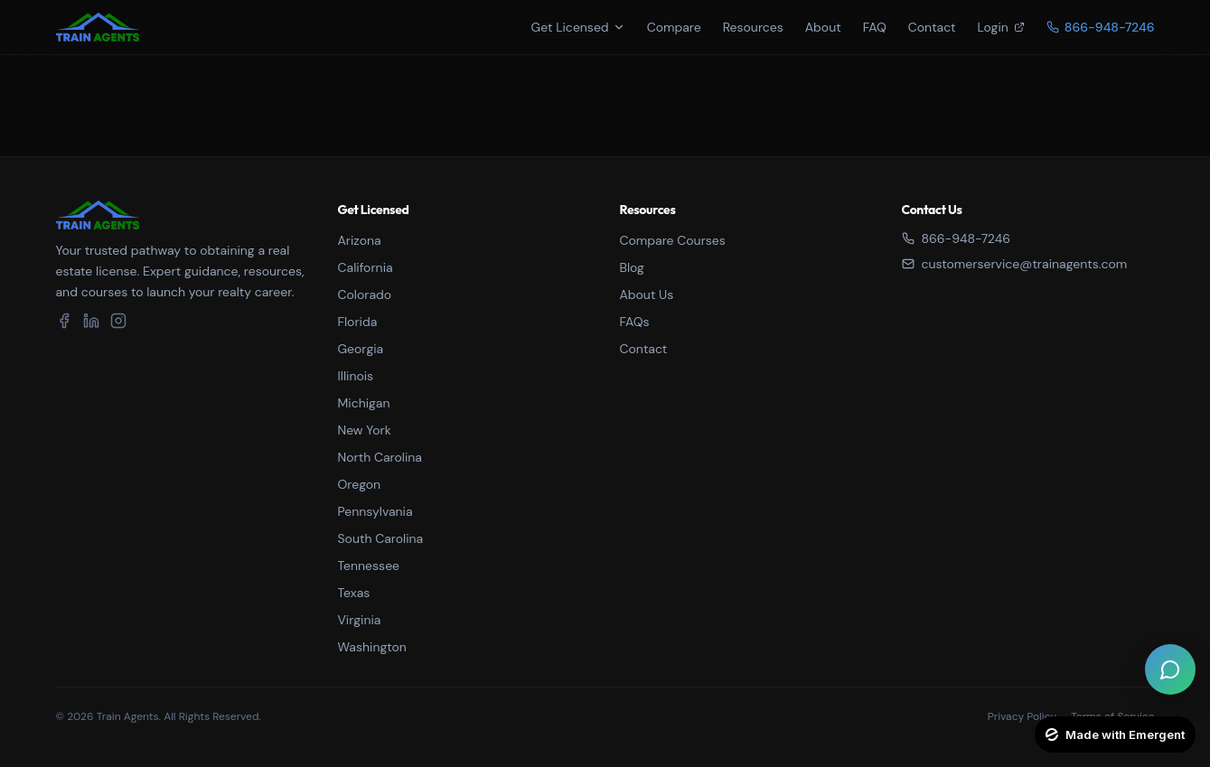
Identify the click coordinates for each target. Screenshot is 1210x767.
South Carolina (381, 538)
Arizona (359, 240)
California (365, 267)
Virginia (359, 620)
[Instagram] (118, 321)
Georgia (361, 349)
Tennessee (369, 565)
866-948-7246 (956, 238)
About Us (647, 294)
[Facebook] (64, 321)
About (823, 27)
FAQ (874, 27)
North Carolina (380, 457)
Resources (753, 27)
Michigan (364, 403)
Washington (372, 647)
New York (364, 430)
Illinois (356, 376)
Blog (632, 267)
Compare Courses (673, 240)
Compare (674, 27)
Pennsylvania (375, 511)
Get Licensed (578, 27)
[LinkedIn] (91, 321)
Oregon (359, 484)
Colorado (365, 294)
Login (1001, 27)
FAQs (635, 321)
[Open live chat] (1170, 669)
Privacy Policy (1022, 716)
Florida (358, 321)
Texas (354, 593)
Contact (932, 27)
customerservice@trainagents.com (1015, 264)
